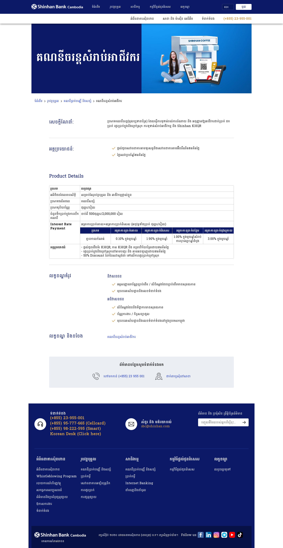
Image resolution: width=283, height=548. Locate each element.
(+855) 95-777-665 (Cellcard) (78, 423)
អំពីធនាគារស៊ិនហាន (142, 18)
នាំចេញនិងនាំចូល (135, 490)
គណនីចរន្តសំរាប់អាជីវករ (121, 337)
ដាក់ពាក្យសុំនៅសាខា (178, 376)
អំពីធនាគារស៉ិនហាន (48, 469)
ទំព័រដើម (96, 6)
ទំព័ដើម (38, 101)
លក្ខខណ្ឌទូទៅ (222, 469)
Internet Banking (139, 483)
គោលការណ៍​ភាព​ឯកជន (52, 541)
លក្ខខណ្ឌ (184, 6)
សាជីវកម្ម (135, 6)
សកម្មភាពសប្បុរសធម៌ (49, 490)
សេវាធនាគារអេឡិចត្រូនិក (95, 483)
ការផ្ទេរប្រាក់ (88, 490)
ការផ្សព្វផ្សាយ (88, 497)
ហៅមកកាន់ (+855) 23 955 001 (124, 376)
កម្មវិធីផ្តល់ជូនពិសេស (160, 6)
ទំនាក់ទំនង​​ (208, 18)
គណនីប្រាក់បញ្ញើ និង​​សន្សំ (96, 469)
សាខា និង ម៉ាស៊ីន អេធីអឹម (178, 18)
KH (226, 7)
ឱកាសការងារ (44, 504)
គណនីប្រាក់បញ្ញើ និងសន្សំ (77, 101)
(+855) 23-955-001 (237, 18)
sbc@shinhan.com (155, 426)
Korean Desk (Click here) (75, 434)
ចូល (244, 6)
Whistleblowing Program (56, 476)
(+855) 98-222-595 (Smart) (75, 428)
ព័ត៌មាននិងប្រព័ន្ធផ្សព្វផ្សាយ (52, 497)
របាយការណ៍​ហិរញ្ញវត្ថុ (48, 483)
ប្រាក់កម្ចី (86, 476)
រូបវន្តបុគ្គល (115, 6)
